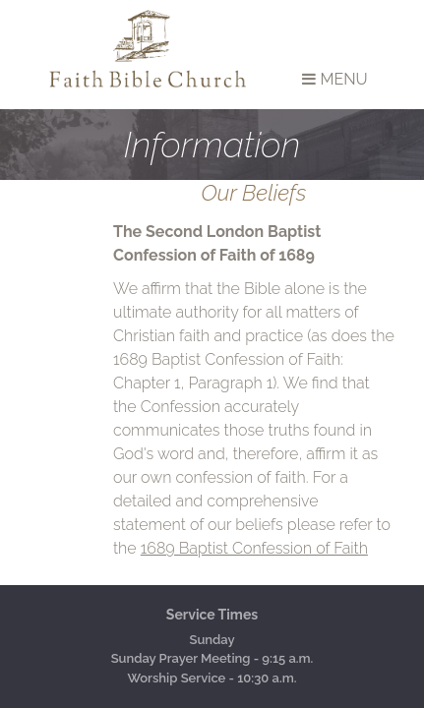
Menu (334, 79)
